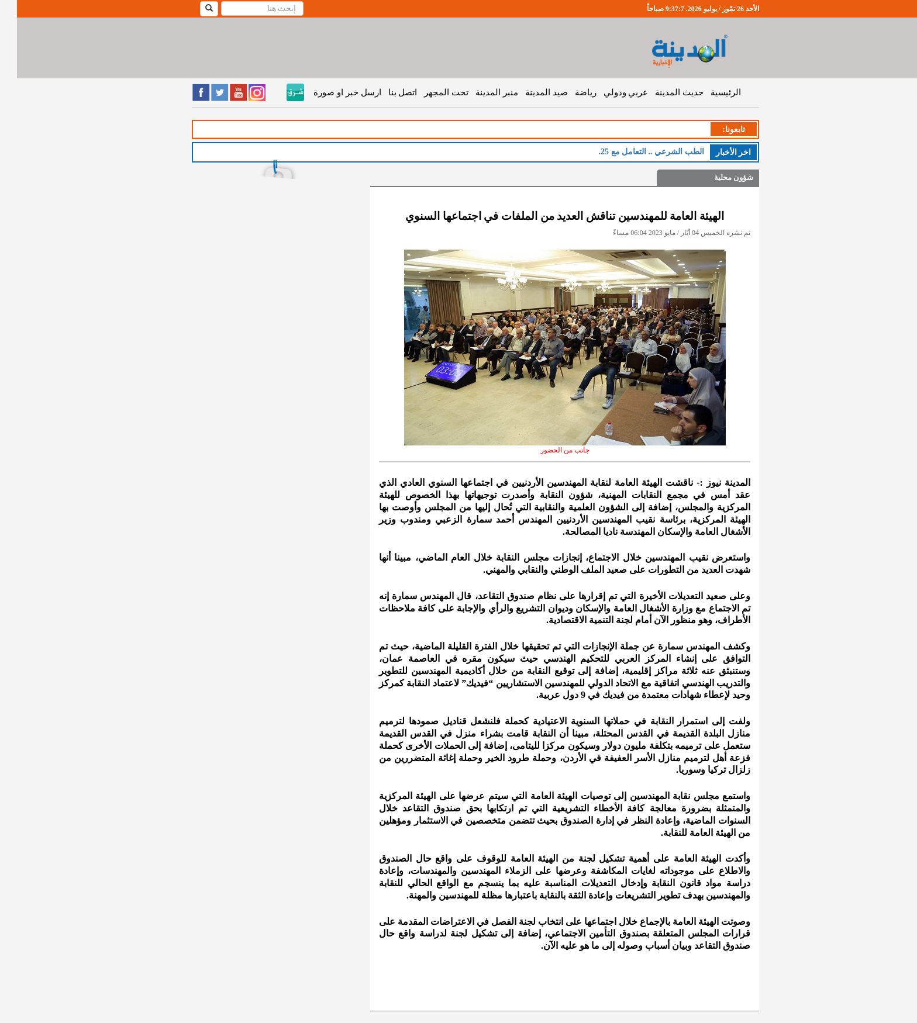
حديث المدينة (662, 92)
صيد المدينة (529, 92)
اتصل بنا (386, 92)
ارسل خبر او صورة (330, 92)
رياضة (569, 92)
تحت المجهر (429, 92)
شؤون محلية (716, 177)
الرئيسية (709, 92)
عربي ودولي (609, 92)
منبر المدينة (479, 92)
